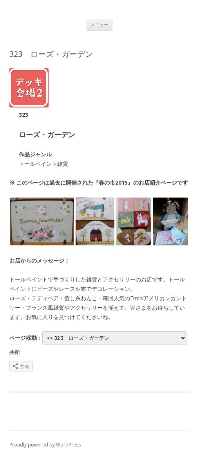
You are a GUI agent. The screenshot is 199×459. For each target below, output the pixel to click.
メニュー (99, 24)
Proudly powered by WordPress (45, 444)
